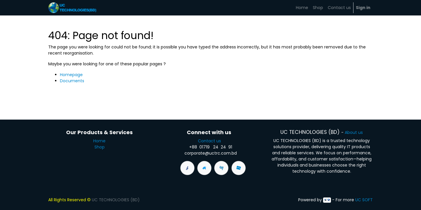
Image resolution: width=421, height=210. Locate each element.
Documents (72, 81)
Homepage (71, 75)
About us (354, 132)
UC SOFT (364, 200)
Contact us (210, 141)
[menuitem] (302, 7)
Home (99, 141)
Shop (99, 147)
